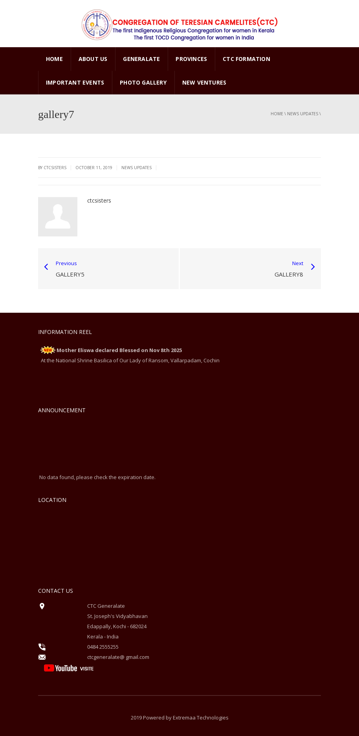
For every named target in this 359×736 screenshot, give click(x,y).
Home (54, 59)
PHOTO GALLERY (143, 82)
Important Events (75, 82)
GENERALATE (141, 59)
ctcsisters (99, 200)
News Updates (302, 113)
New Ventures (204, 82)
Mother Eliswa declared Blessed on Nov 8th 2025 (119, 350)
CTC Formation (246, 59)
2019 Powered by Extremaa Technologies (180, 717)
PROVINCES (191, 59)
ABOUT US (93, 59)
